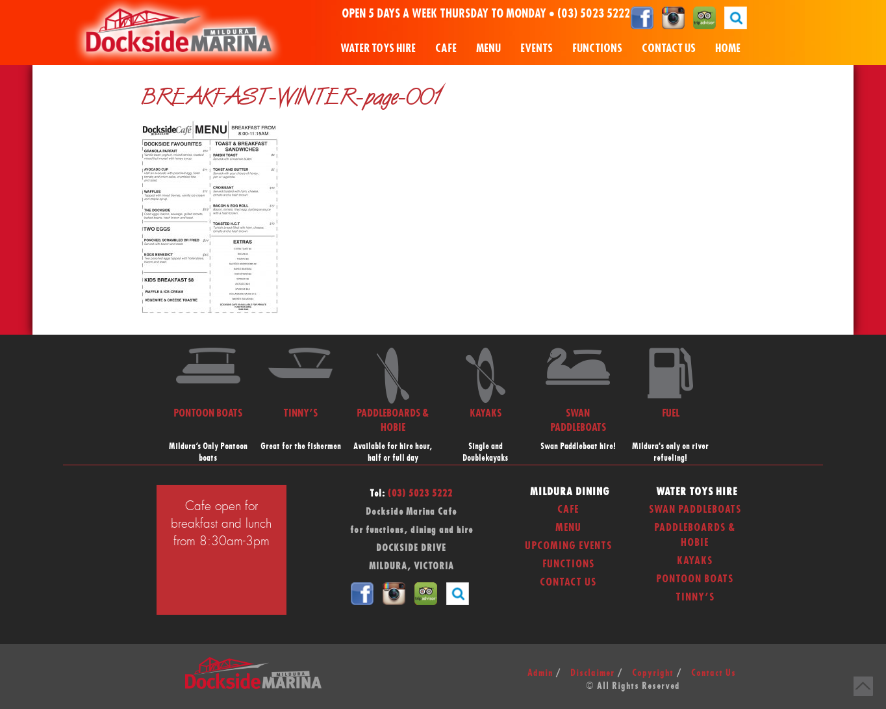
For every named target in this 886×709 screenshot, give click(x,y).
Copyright (653, 673)
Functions (597, 48)
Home (727, 48)
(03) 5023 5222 (593, 14)
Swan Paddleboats (695, 509)
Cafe (446, 48)
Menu (488, 48)
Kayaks (695, 561)
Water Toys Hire (378, 48)
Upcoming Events (568, 546)
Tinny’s (695, 597)
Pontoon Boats (694, 579)
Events (536, 48)
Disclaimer (592, 673)
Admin (540, 673)
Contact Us (669, 48)
